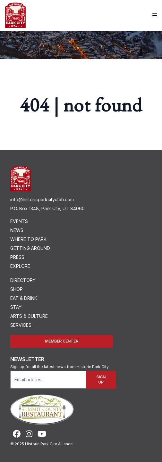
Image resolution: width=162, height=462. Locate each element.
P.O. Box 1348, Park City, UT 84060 (47, 208)
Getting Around (30, 248)
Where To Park (28, 239)
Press (17, 257)
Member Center (61, 341)
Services (20, 325)
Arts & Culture (29, 316)
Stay (15, 307)
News (16, 230)
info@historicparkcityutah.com (42, 199)
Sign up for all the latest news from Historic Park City (59, 366)
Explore (20, 266)
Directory (23, 280)
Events (19, 221)
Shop (16, 289)
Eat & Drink (23, 298)
